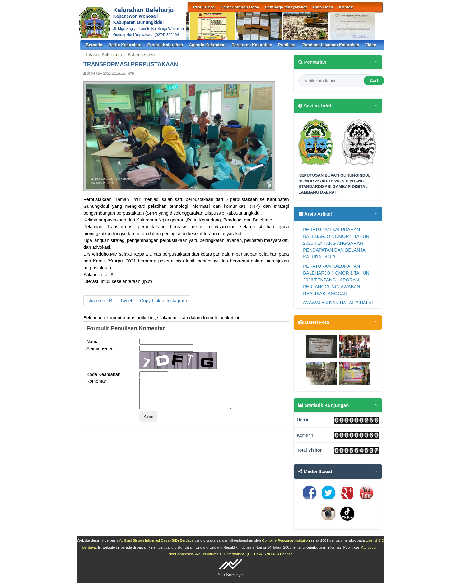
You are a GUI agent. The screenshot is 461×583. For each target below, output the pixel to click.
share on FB (99, 300)
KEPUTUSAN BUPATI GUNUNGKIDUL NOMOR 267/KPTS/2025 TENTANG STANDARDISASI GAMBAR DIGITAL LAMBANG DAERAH (334, 184)
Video (370, 45)
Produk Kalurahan (165, 45)
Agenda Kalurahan (207, 45)
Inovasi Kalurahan (104, 54)
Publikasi (287, 45)
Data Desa (323, 7)
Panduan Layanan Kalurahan (330, 45)
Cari (374, 80)
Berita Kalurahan (125, 45)
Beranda (94, 45)
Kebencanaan (140, 54)
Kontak (346, 7)
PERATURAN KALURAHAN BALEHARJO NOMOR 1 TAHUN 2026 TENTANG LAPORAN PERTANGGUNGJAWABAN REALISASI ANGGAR (336, 280)
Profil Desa (204, 7)
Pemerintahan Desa (240, 7)
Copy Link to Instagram (163, 300)
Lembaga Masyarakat (286, 7)
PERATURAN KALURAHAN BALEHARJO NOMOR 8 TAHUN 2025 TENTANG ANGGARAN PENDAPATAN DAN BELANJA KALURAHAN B (336, 243)
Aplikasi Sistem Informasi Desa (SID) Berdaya (156, 540)
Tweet (126, 300)
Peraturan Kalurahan (251, 45)
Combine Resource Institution (286, 540)
